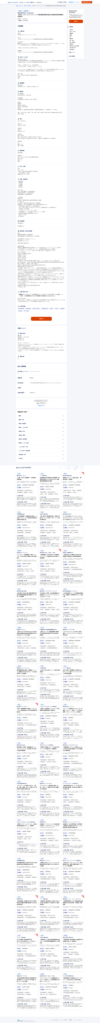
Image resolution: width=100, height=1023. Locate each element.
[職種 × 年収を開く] (63, 419)
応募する (41, 318)
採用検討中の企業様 (62, 2)
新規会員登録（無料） (87, 2)
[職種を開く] (63, 416)
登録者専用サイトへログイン (74, 2)
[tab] (76, 27)
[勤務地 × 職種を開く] (63, 435)
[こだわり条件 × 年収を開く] (63, 446)
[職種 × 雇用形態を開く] (63, 423)
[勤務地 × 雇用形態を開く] (63, 439)
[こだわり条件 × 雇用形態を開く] (63, 450)
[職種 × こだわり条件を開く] (63, 427)
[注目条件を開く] (63, 458)
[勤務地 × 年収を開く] (63, 431)
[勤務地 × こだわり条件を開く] (63, 443)
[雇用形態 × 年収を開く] (63, 454)
